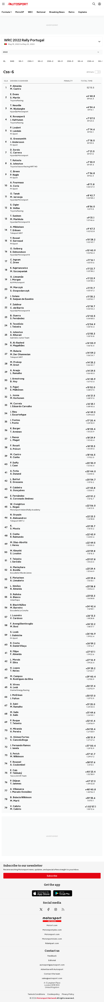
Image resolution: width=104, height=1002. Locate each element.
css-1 (30, 61)
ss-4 (80, 61)
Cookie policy (53, 994)
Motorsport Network (46, 998)
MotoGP (19, 12)
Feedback (52, 956)
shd (12, 61)
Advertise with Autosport (52, 969)
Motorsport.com (52, 934)
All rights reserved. (65, 998)
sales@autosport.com (52, 978)
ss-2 (40, 61)
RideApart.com (52, 943)
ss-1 (21, 61)
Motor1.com (52, 925)
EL (4, 61)
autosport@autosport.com (52, 965)
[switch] (94, 72)
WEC (30, 12)
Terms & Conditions (36, 994)
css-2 (50, 61)
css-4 (90, 61)
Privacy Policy (68, 994)
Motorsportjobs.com (52, 930)
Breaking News (57, 12)
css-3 (70, 61)
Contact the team (52, 974)
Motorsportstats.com (52, 939)
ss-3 (60, 61)
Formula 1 (6, 12)
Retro (71, 12)
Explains (82, 12)
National (41, 12)
